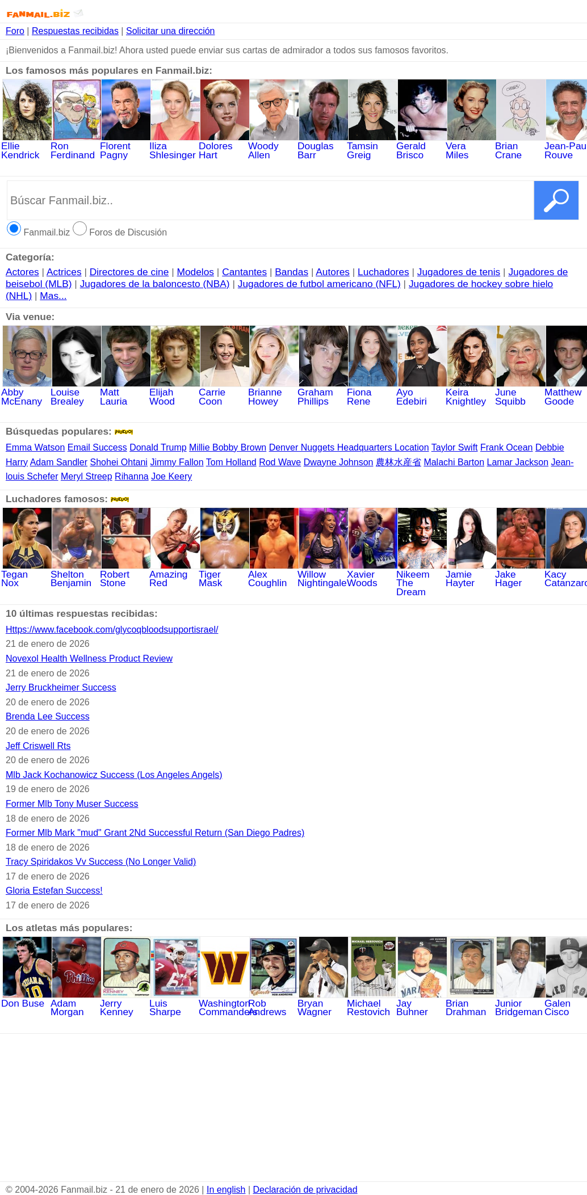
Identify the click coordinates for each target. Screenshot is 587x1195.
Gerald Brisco (422, 147)
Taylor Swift (454, 447)
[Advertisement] (293, 1108)
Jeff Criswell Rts (38, 746)
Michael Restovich (373, 1004)
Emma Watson (35, 447)
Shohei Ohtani (119, 462)
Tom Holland (231, 462)
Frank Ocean (506, 447)
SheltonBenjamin (76, 575)
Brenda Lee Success (48, 716)
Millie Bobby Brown (227, 447)
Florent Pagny (126, 147)
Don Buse (27, 999)
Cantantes (244, 271)
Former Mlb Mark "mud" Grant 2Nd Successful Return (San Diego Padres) (155, 833)
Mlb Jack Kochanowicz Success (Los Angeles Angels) (114, 775)
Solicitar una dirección (170, 31)
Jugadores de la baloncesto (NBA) (155, 283)
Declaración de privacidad (305, 1189)
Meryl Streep (86, 476)
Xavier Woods (373, 575)
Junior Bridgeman (521, 1004)
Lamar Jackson (518, 462)
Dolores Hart (224, 147)
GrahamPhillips (323, 393)
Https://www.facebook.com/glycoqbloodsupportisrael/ (112, 629)
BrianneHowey (274, 393)
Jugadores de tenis (458, 271)
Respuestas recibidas (75, 31)
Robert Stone (126, 575)
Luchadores (383, 271)
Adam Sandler (58, 462)
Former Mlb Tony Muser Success (72, 804)
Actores (22, 271)
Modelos (196, 271)
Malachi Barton (454, 462)
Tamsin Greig (373, 147)
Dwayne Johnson (339, 462)
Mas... (53, 295)
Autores (333, 271)
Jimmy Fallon (176, 462)
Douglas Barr (323, 147)
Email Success (97, 447)
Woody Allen (274, 147)
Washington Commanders (228, 1004)
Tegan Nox (27, 575)
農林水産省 (398, 462)
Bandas (291, 271)
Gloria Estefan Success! (54, 890)
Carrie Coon (224, 393)
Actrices (64, 271)
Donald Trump (158, 447)
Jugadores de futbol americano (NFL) (319, 283)
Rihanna (132, 476)
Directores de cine (129, 271)
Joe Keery (171, 476)
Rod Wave (280, 462)
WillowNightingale (323, 575)
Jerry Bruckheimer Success (61, 687)
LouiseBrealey (76, 393)
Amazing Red (175, 575)
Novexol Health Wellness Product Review (89, 658)
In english (226, 1189)
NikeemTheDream (422, 579)
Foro (15, 31)
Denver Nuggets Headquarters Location (349, 447)
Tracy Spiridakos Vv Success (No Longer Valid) (101, 861)
